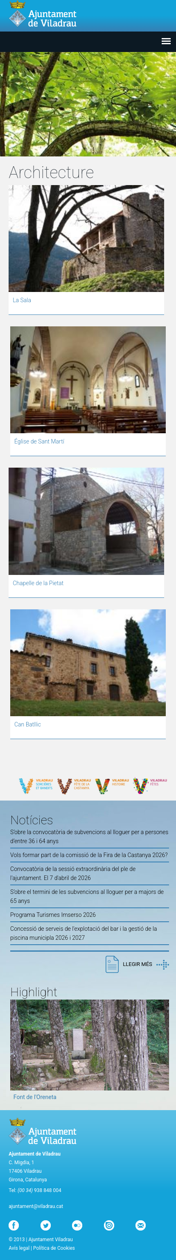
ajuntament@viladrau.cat (36, 1206)
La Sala (22, 300)
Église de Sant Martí (39, 441)
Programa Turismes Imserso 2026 (53, 915)
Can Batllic (27, 724)
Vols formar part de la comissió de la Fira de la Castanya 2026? (89, 855)
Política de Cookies (54, 1248)
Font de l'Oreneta (35, 1097)
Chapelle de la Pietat (38, 583)
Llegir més (146, 965)
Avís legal (19, 1248)
